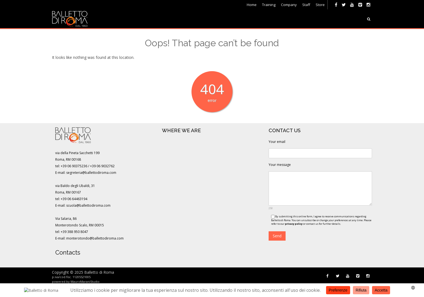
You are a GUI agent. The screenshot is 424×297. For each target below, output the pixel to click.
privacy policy (294, 224)
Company (289, 4)
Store (320, 4)
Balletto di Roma (99, 272)
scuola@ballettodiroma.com (88, 205)
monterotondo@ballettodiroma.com (95, 238)
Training (268, 4)
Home (252, 4)
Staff (306, 4)
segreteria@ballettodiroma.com (91, 172)
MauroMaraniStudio (85, 281)
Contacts (67, 252)
